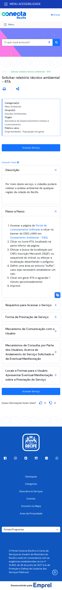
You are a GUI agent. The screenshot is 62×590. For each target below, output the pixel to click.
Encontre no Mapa (31, 506)
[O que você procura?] (24, 42)
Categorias (31, 483)
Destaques (31, 476)
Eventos (31, 498)
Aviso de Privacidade (31, 513)
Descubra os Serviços (31, 491)
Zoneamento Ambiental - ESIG (28, 237)
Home (4, 71)
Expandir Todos (10, 162)
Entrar (55, 14)
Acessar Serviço (31, 147)
